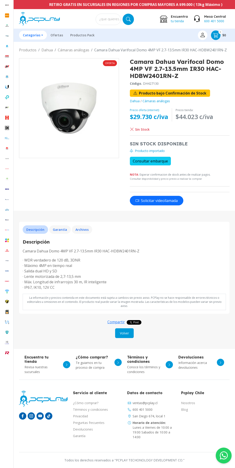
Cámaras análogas (73, 49)
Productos (27, 49)
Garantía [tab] (60, 229)
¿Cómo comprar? (85, 403)
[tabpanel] (124, 264)
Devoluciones (83, 429)
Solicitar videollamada (157, 200)
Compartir (116, 321)
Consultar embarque (150, 161)
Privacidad (80, 416)
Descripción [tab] (35, 229)
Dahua (47, 49)
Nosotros (188, 403)
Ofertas (57, 35)
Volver (124, 333)
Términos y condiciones (90, 409)
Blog (184, 409)
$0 (218, 35)
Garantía (79, 436)
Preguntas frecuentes (88, 423)
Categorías (31, 35)
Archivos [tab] (82, 229)
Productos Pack (82, 35)
